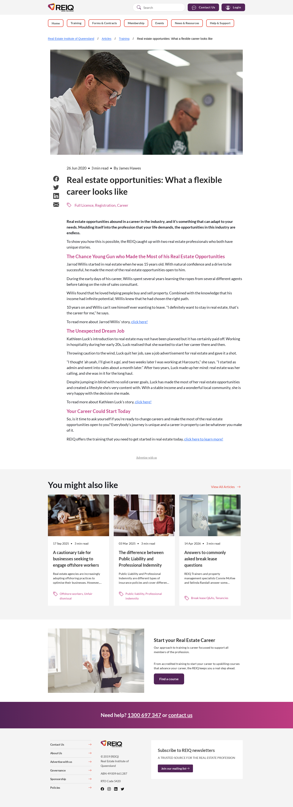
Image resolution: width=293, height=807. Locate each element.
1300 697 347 (144, 715)
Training (124, 38)
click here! (139, 321)
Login (233, 7)
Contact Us (203, 7)
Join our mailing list (175, 768)
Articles (106, 38)
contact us (180, 715)
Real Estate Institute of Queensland (71, 38)
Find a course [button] (169, 679)
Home (56, 23)
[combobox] (159, 7)
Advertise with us (146, 457)
